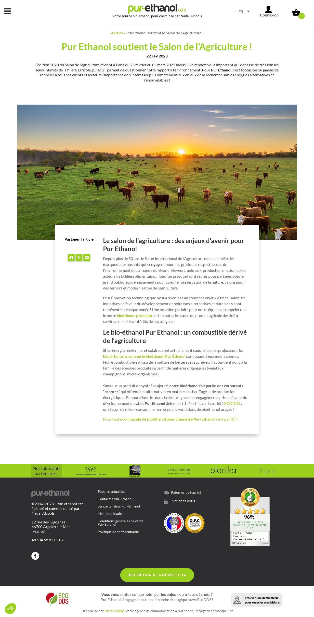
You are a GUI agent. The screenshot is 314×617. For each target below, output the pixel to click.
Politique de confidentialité (118, 532)
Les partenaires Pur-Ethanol (119, 506)
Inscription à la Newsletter (157, 575)
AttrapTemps (114, 611)
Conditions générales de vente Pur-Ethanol (120, 522)
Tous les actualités (111, 492)
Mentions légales (110, 514)
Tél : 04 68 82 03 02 (47, 539)
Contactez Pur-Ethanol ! (116, 499)
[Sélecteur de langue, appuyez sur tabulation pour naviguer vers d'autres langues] (242, 11)
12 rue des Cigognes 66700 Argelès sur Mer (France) (50, 527)
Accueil (117, 32)
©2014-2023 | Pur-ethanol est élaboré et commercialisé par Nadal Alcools (57, 508)
